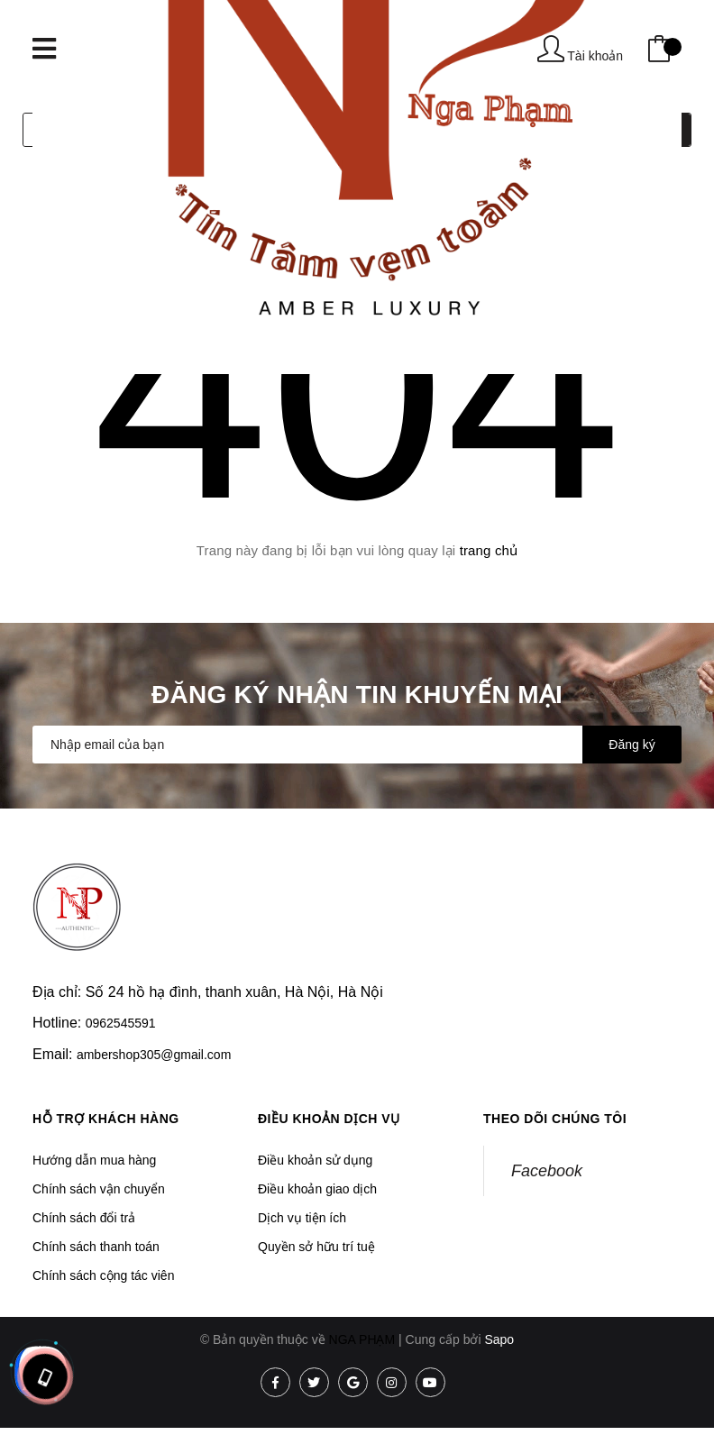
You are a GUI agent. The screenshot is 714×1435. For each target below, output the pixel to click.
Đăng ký (631, 744)
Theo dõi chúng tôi (555, 1118)
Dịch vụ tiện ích (302, 1218)
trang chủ (489, 550)
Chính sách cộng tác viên (103, 1275)
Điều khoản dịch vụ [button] (329, 1118)
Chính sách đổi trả (83, 1218)
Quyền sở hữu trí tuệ (316, 1246)
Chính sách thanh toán (96, 1246)
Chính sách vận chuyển (98, 1189)
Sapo (499, 1339)
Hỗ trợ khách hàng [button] (105, 1118)
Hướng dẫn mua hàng (94, 1160)
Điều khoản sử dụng (315, 1160)
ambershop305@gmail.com (154, 1054)
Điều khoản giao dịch (317, 1189)
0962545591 (121, 1023)
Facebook (546, 1171)
